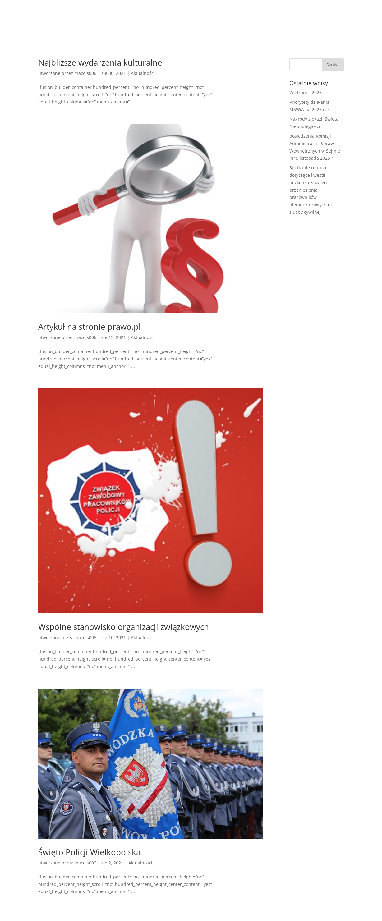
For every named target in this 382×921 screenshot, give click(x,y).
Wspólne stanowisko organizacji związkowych (123, 626)
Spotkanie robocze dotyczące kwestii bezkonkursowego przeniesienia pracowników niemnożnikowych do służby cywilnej (311, 190)
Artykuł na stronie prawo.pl (89, 326)
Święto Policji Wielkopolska (89, 852)
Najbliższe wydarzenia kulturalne (100, 62)
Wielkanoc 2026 (305, 92)
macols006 (85, 73)
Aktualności (143, 73)
